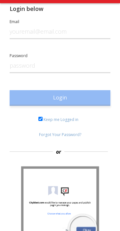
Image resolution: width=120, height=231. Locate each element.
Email (14, 21)
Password (19, 55)
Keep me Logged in (58, 119)
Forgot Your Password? (60, 134)
